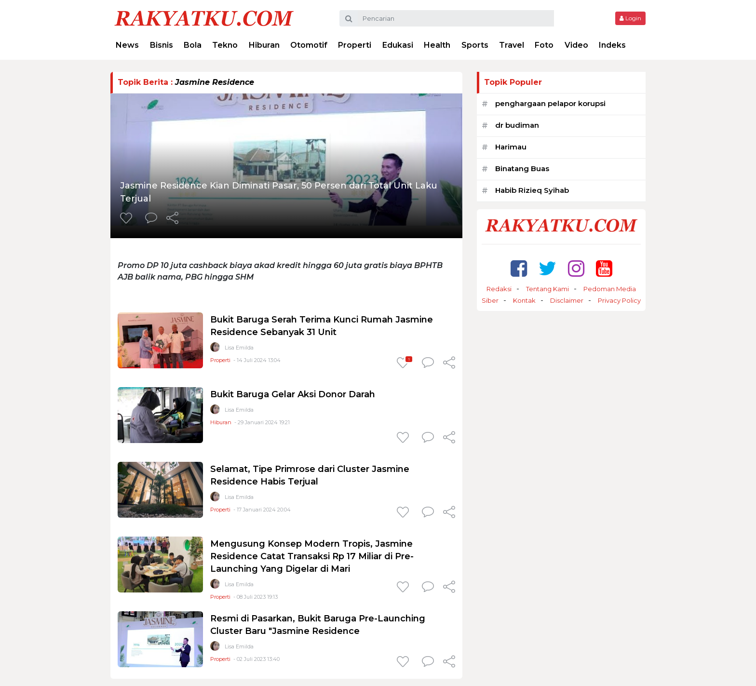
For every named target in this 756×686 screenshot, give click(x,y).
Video (576, 45)
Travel (511, 45)
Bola (193, 45)
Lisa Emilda (239, 347)
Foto (544, 45)
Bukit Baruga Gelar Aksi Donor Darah (292, 394)
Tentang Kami (547, 289)
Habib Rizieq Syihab (532, 190)
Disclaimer (566, 300)
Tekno (225, 45)
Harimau (510, 146)
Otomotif (308, 45)
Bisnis (161, 45)
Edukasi (397, 45)
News (127, 45)
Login (630, 18)
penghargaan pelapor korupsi (550, 103)
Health (437, 45)
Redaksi (499, 289)
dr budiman (517, 125)
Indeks (612, 45)
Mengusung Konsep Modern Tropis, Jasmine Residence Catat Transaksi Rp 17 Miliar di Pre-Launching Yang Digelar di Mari (312, 556)
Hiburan (264, 45)
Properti (354, 45)
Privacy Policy (619, 300)
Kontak (524, 300)
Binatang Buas (522, 168)
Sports (474, 45)
